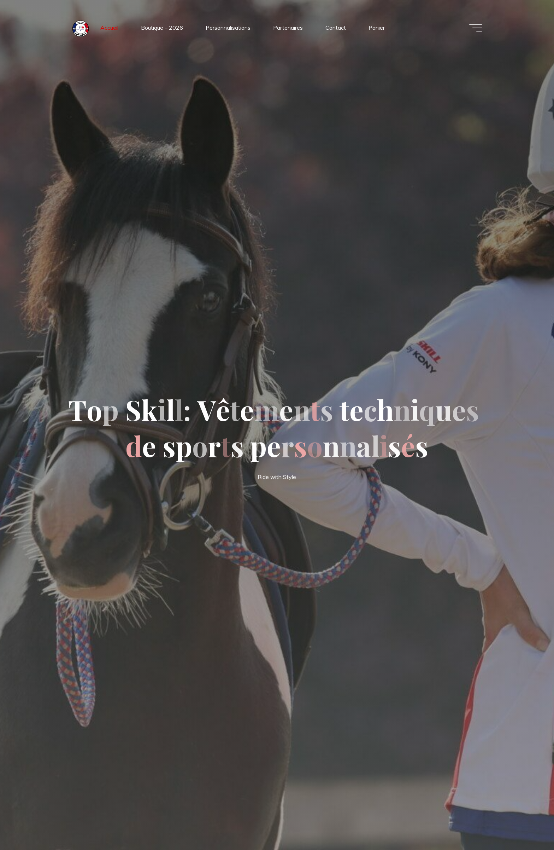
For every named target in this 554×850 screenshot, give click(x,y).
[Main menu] (475, 27)
